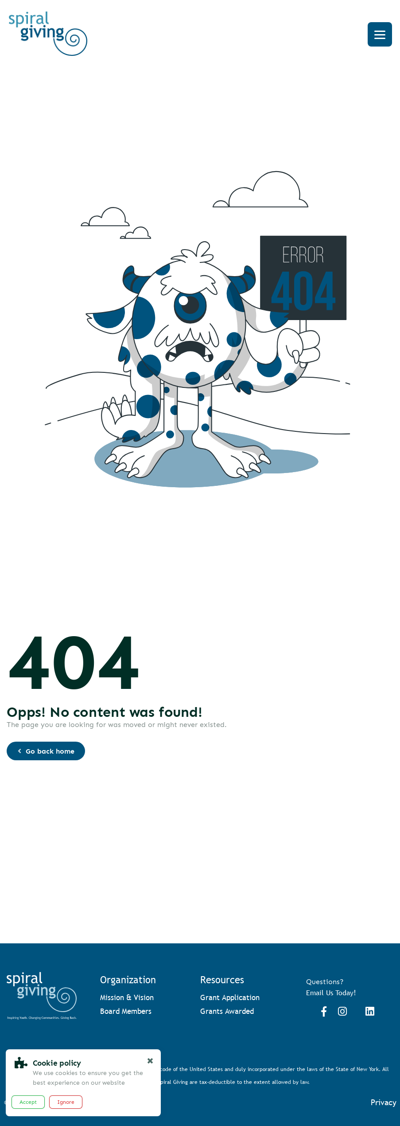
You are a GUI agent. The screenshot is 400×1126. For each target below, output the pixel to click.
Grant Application (230, 998)
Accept (28, 1102)
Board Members (125, 1011)
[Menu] (380, 34)
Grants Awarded (227, 1011)
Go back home (45, 751)
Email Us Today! (331, 992)
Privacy (383, 1102)
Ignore (65, 1102)
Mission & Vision (127, 998)
